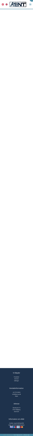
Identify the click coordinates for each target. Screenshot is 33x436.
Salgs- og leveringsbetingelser (16, 425)
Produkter (16, 377)
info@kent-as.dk (16, 394)
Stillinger (16, 380)
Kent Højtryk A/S (18, 435)
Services (16, 379)
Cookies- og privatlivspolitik (16, 423)
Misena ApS (26, 435)
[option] (7, 4)
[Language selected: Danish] (5, 4)
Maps (16, 396)
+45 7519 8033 (16, 392)
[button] (30, 4)
